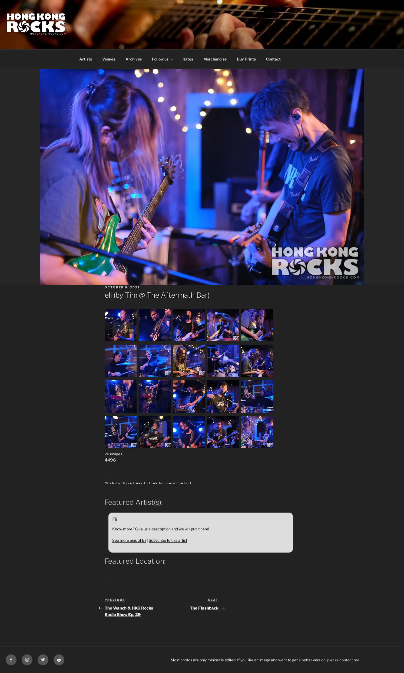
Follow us (163, 59)
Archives (133, 59)
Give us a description (153, 529)
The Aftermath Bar (177, 295)
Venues (108, 59)
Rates (188, 59)
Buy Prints (246, 59)
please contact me (343, 660)
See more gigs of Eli (129, 540)
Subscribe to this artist (168, 540)
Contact (273, 59)
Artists (85, 59)
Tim (131, 295)
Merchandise (215, 59)
